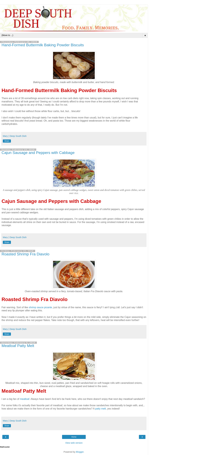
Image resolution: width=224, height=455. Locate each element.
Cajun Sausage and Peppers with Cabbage (38, 153)
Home (73, 437)
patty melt (100, 408)
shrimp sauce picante (40, 307)
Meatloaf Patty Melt (18, 346)
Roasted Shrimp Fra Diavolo (25, 254)
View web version (74, 443)
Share (6, 141)
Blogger (80, 452)
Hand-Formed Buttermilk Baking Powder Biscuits (43, 45)
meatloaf (24, 399)
